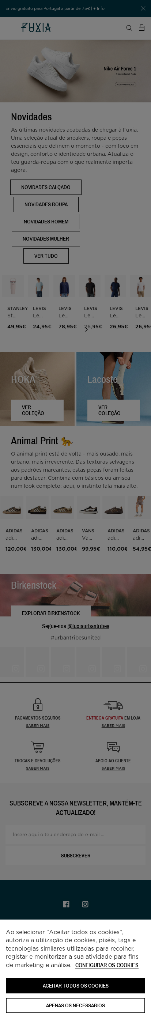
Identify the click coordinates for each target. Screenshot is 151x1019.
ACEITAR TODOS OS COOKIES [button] (76, 985)
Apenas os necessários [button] (75, 1005)
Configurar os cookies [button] (107, 965)
